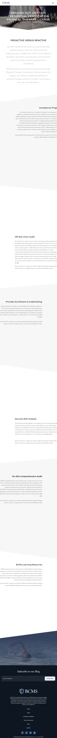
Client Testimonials (28, 720)
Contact (28, 727)
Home (28, 709)
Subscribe (50, 678)
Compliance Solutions (28, 716)
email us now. (49, 434)
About (28, 712)
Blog (28, 724)
